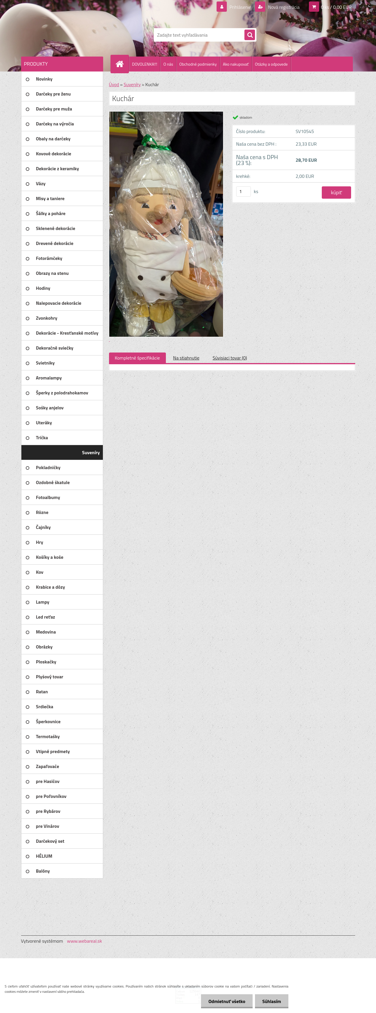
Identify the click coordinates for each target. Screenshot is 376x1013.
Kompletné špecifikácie (137, 357)
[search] (249, 35)
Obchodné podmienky (198, 64)
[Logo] (61, 35)
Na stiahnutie (186, 357)
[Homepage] (122, 64)
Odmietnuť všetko (226, 1001)
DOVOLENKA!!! (144, 64)
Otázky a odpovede (271, 64)
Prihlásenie (240, 7)
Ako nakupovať (236, 64)
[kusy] (243, 191)
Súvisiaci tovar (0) (229, 357)
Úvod (114, 84)
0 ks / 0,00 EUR (336, 7)
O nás (168, 64)
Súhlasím (271, 1001)
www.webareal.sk (84, 940)
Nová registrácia (283, 7)
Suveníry (132, 84)
